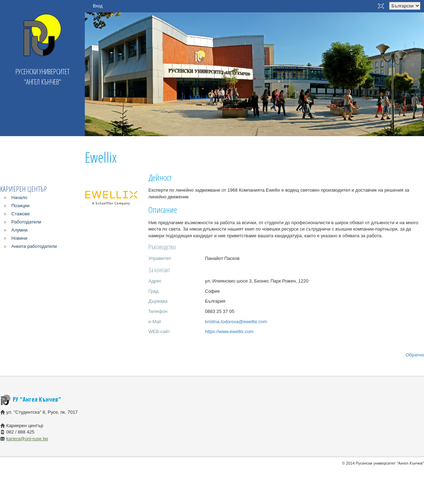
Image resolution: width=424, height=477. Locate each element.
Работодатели (26, 222)
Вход (97, 6)
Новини (19, 238)
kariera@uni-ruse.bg (27, 438)
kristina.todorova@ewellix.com (236, 321)
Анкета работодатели (34, 246)
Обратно (415, 354)
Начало (19, 197)
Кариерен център (23, 189)
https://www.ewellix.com (229, 331)
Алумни (19, 230)
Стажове (20, 213)
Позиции (20, 205)
